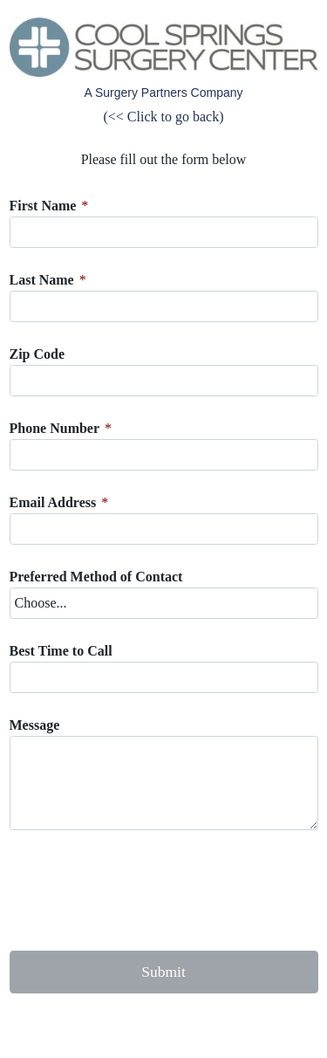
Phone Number (55, 428)
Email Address (53, 502)
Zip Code (37, 354)
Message (35, 725)
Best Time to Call (61, 650)
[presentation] (142, 890)
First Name (43, 205)
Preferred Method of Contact (96, 576)
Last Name (42, 279)
